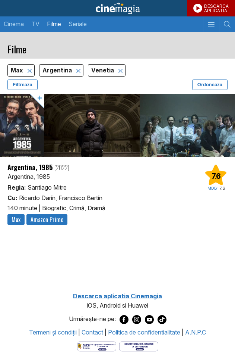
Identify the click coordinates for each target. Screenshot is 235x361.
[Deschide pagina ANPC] (96, 346)
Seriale (78, 24)
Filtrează (22, 84)
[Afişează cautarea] (227, 24)
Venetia (103, 70)
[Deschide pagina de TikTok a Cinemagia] (162, 319)
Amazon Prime (47, 219)
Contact (92, 332)
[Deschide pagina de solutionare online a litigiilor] (138, 346)
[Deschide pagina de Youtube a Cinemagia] (149, 319)
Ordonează (209, 84)
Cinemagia (117, 8)
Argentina (57, 70)
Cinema (14, 24)
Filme (54, 24)
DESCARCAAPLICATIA (216, 8)
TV (35, 24)
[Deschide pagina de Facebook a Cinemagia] (124, 319)
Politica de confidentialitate (144, 332)
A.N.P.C (195, 332)
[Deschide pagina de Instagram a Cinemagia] (136, 319)
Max (18, 70)
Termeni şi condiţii (53, 332)
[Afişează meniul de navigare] (211, 24)
